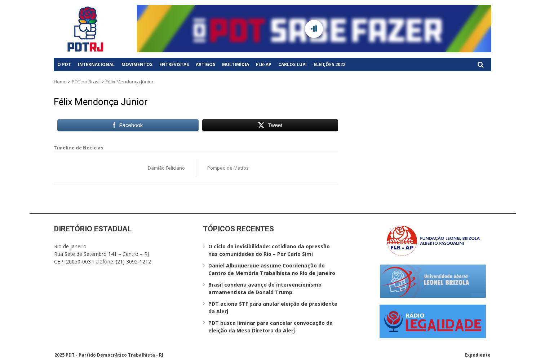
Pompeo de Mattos (228, 168)
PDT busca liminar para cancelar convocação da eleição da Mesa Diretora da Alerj (270, 326)
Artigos (205, 64)
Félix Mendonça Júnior (100, 101)
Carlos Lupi (292, 64)
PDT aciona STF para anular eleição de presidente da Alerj (272, 307)
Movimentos (136, 64)
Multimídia (235, 64)
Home (60, 81)
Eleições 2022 (329, 64)
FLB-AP (263, 64)
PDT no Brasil (86, 81)
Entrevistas (174, 64)
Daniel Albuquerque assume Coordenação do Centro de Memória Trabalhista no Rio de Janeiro (271, 269)
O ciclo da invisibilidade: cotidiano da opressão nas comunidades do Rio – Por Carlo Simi (269, 250)
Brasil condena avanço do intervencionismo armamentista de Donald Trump (265, 288)
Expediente (478, 355)
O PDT (64, 64)
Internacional (96, 64)
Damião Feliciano (166, 168)
